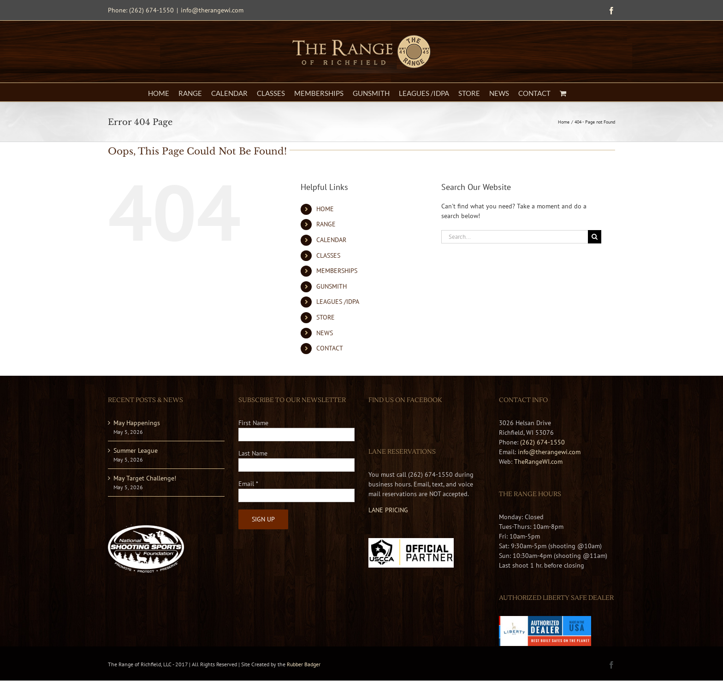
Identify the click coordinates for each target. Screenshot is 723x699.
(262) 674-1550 (542, 442)
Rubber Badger (303, 664)
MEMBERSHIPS (336, 271)
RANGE (326, 224)
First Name (253, 423)
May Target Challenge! (144, 478)
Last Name (252, 453)
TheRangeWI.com (538, 461)
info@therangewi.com (212, 10)
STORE (325, 317)
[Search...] (514, 236)
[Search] (594, 236)
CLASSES (328, 255)
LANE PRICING (388, 510)
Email (248, 484)
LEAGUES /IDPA (337, 301)
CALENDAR (331, 240)
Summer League (135, 450)
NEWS (324, 333)
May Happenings (136, 423)
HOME (325, 209)
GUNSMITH (331, 286)
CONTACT (329, 348)
